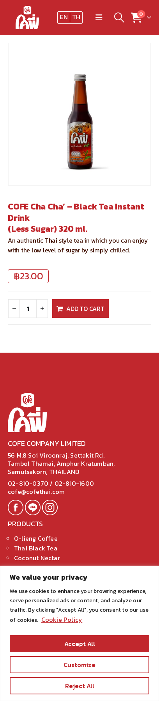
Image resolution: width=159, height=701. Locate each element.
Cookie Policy (62, 619)
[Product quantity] (28, 308)
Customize (79, 664)
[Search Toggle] (119, 17)
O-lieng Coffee (36, 538)
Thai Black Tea (35, 548)
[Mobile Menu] (99, 17)
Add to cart (85, 308)
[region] (79, 633)
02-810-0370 (29, 483)
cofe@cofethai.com (36, 491)
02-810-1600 (74, 483)
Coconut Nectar (37, 558)
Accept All (79, 643)
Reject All (79, 685)
